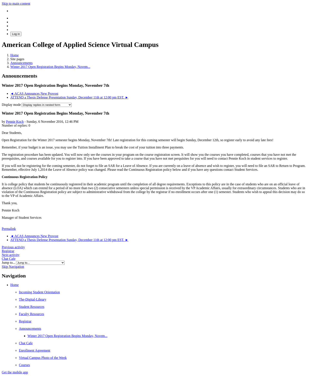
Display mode (12, 104)
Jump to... (9, 262)
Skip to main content (16, 3)
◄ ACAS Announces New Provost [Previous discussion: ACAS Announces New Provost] (34, 93)
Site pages (17, 59)
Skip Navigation (13, 266)
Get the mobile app (15, 372)
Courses (24, 365)
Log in (16, 34)
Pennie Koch (15, 121)
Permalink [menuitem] (9, 229)
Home (14, 285)
